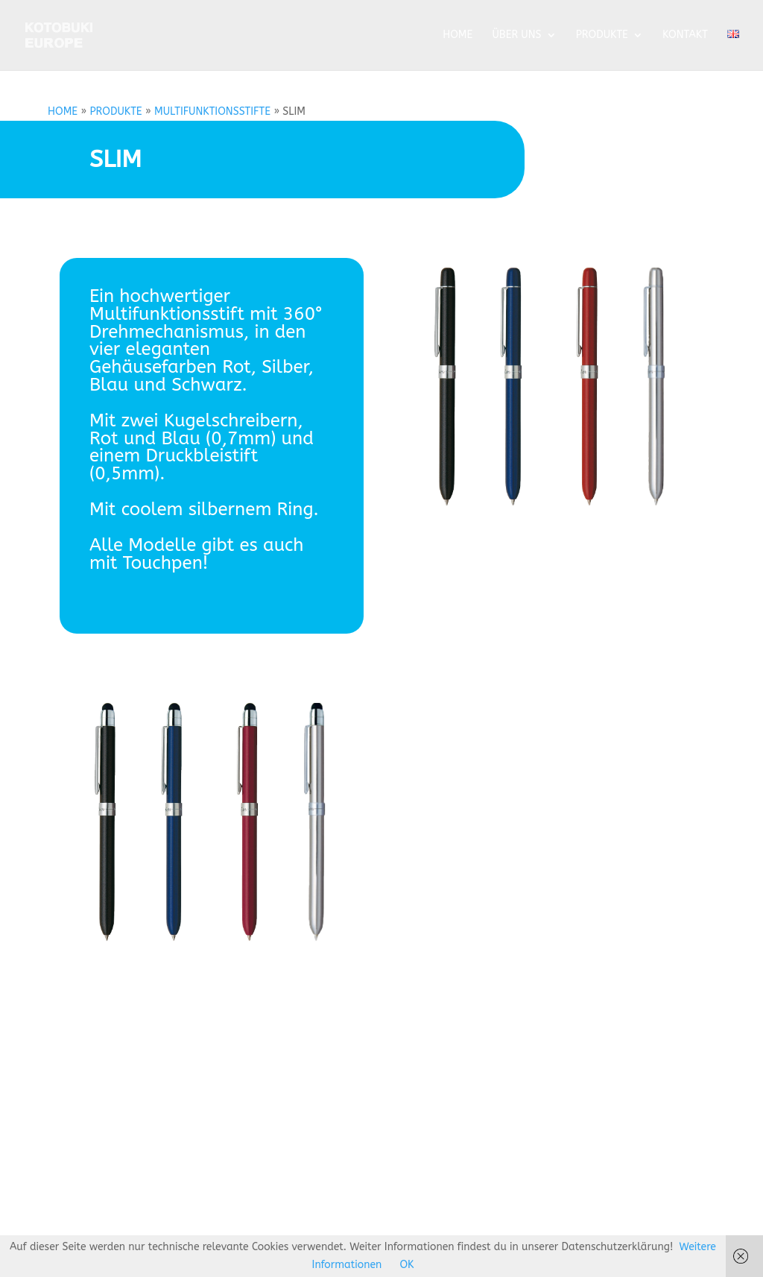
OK (406, 1264)
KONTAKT (685, 35)
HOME (457, 35)
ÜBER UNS (516, 35)
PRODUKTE (602, 35)
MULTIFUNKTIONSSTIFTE (212, 111)
